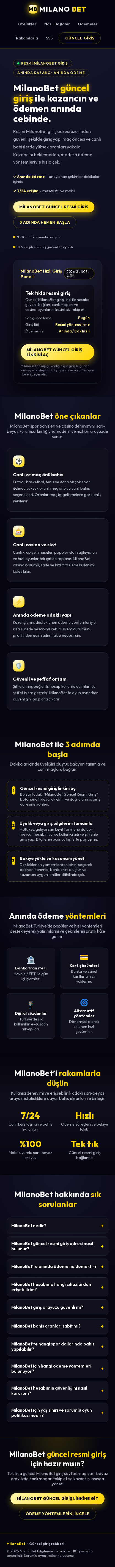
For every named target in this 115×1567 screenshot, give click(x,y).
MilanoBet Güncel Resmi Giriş (53, 206)
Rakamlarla (27, 38)
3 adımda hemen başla (45, 222)
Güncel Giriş (79, 38)
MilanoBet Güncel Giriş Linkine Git (57, 1498)
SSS (49, 38)
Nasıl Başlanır (57, 24)
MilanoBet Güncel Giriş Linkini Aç (54, 352)
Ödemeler (87, 24)
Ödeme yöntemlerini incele (58, 1513)
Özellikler (27, 24)
